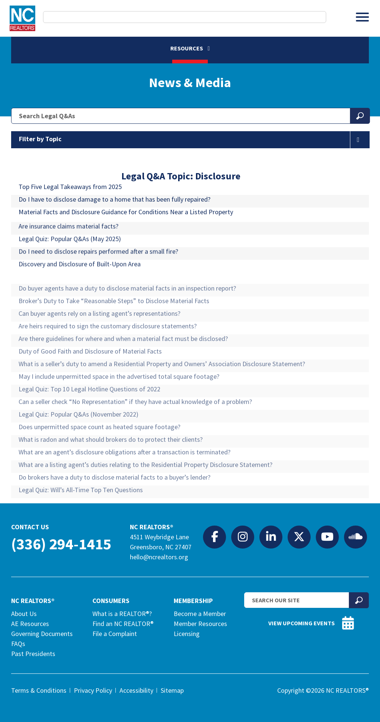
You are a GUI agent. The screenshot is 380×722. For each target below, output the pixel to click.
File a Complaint (114, 633)
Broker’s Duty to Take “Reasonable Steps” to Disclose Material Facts (114, 323)
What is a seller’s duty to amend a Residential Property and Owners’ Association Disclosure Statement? (162, 386)
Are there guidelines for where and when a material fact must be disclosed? (123, 361)
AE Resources (30, 623)
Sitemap (172, 690)
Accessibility (136, 690)
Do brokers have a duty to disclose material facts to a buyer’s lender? (114, 500)
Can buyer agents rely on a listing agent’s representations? (99, 336)
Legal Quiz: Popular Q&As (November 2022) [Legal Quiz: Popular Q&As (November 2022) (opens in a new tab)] (78, 437)
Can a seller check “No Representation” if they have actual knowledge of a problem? (135, 424)
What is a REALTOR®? (122, 613)
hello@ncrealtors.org (159, 557)
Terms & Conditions (38, 690)
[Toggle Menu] (362, 17)
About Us (24, 613)
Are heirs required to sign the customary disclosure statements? (108, 349)
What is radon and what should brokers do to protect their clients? (111, 462)
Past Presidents (33, 653)
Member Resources (200, 623)
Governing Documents (42, 633)
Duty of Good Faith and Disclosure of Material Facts (90, 374)
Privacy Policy (93, 690)
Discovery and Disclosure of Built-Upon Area (80, 284)
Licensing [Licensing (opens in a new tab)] (187, 633)
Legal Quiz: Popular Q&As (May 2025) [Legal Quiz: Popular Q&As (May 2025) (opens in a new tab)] (70, 259)
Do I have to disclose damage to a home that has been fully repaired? (114, 206)
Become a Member (200, 613)
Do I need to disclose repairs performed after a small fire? (98, 272)
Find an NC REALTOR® (123, 623)
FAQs (18, 643)
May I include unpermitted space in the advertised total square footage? (119, 399)
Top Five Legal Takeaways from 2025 (70, 193)
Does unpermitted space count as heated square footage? (99, 450)
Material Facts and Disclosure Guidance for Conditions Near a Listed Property (126, 219)
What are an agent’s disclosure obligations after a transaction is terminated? (124, 475)
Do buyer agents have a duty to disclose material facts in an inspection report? (127, 311)
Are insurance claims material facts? (68, 246)
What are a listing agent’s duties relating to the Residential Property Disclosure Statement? (145, 487)
